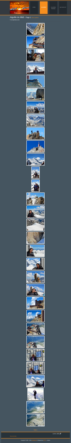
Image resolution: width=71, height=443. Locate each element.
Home (34, 7)
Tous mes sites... (13, 436)
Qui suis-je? (63, 7)
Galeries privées (53, 8)
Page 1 (35, 429)
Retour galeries (35, 17)
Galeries (43, 7)
